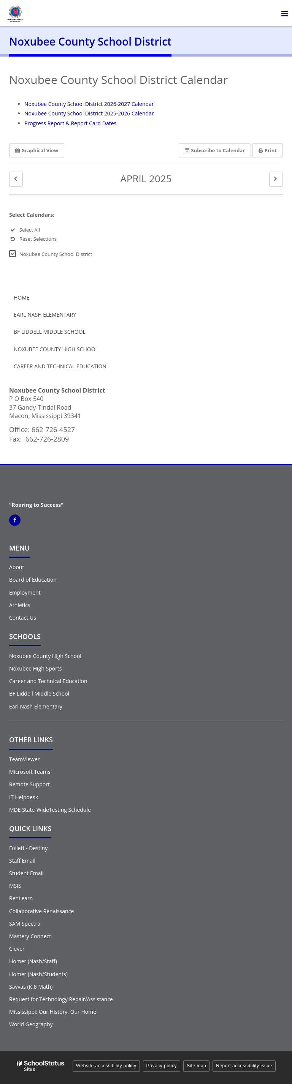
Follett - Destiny (28, 848)
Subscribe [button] (215, 150)
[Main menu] (284, 13)
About (16, 567)
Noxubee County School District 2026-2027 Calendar (89, 103)
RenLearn (21, 898)
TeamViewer (24, 759)
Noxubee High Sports (35, 668)
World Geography (31, 1024)
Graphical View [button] (36, 150)
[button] (16, 179)
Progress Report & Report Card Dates (70, 123)
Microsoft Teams (29, 771)
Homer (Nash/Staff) (33, 961)
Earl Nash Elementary (45, 314)
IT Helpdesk (23, 797)
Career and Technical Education (60, 366)
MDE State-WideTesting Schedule (50, 809)
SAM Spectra (24, 923)
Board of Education (33, 579)
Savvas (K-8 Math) (30, 986)
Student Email (26, 873)
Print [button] (268, 150)
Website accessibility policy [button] (106, 1065)
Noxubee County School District (55, 254)
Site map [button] (196, 1065)
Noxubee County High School (56, 349)
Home (22, 297)
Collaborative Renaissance (41, 911)
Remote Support (29, 784)
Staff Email (22, 860)
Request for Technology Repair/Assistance (61, 999)
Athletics (19, 605)
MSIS (15, 885)
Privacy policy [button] (161, 1065)
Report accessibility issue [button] (244, 1065)
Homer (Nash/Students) (38, 974)
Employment (25, 592)
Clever (17, 948)
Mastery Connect (30, 936)
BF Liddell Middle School (50, 331)
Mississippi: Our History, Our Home (52, 1011)
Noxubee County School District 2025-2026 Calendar (89, 113)
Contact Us (22, 617)
